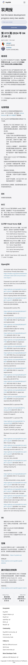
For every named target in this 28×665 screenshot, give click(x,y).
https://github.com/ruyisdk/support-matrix (14, 588)
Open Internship (8, 649)
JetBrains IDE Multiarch (10, 657)
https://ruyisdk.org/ (16, 555)
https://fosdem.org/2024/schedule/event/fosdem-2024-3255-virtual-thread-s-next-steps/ (15, 276)
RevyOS (6, 624)
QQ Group (6, 647)
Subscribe (14, 27)
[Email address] (14, 22)
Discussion (7, 634)
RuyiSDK (5, 612)
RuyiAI (5, 617)
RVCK (5, 622)
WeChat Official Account (10, 644)
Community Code (8, 637)
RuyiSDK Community (10, 632)
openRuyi (6, 619)
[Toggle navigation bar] (24, 2)
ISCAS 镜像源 (12, 115)
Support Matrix (8, 614)
